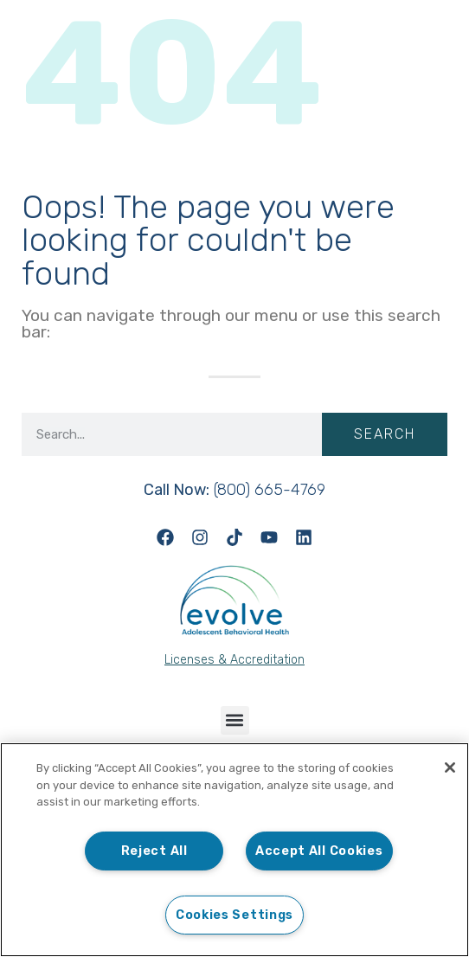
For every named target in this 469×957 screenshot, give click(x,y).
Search (384, 434)
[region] (234, 849)
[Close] (450, 767)
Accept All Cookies (319, 851)
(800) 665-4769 (234, 489)
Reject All (154, 851)
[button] (235, 720)
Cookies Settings (235, 915)
